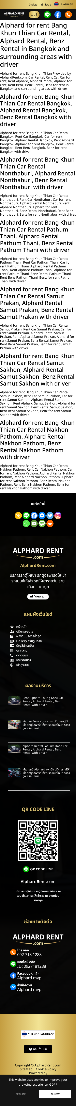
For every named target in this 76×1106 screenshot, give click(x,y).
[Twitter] (50, 515)
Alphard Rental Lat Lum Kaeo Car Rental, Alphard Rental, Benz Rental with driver (44, 749)
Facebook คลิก (28, 973)
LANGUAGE (66, 4)
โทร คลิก (23, 950)
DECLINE (20, 1094)
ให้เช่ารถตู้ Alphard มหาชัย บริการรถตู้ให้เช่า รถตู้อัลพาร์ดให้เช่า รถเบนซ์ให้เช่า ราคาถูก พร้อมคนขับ (46, 773)
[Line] (26, 515)
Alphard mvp (29, 978)
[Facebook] (34, 515)
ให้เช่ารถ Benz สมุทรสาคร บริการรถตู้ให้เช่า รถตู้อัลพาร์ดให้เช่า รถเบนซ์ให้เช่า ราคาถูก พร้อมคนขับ (46, 724)
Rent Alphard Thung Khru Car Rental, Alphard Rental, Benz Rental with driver (42, 701)
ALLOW (55, 1094)
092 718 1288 (29, 955)
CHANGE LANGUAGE (41, 1034)
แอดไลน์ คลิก (26, 962)
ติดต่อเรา (33, 5)
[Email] (34, 523)
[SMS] (42, 523)
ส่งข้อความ (24, 985)
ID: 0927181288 (31, 966)
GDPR (53, 1085)
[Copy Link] (18, 515)
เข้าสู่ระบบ (46, 5)
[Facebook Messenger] (42, 515)
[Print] (50, 523)
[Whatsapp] (26, 523)
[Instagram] (57, 515)
